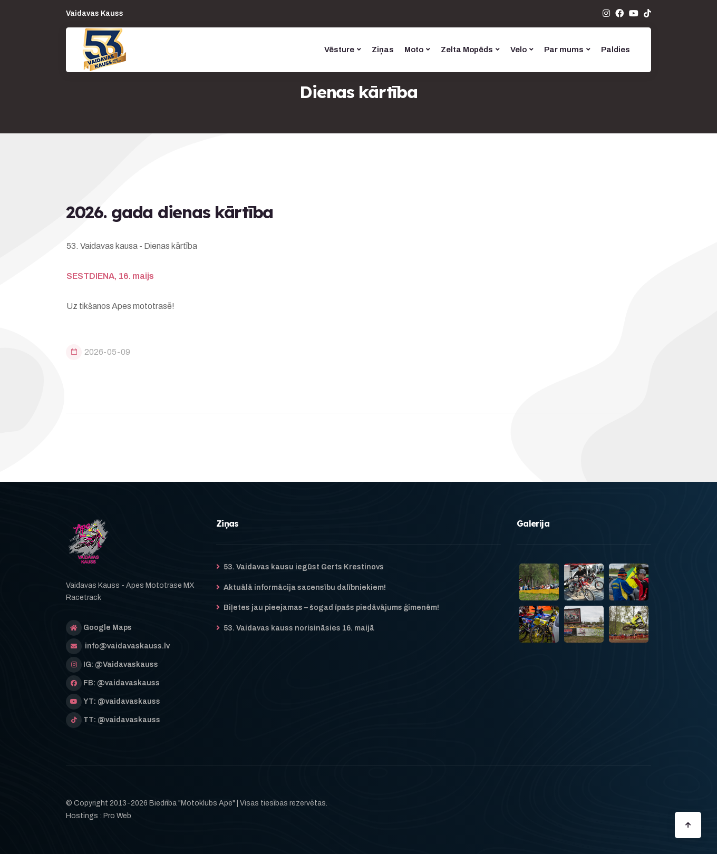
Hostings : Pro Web (98, 816)
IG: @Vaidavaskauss (120, 664)
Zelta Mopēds (467, 49)
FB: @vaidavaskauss (121, 683)
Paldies (615, 49)
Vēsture (339, 49)
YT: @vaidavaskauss (121, 701)
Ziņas (383, 49)
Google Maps (107, 628)
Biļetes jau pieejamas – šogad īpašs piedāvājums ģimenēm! (331, 608)
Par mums (564, 49)
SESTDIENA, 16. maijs (110, 275)
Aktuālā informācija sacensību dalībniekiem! (305, 587)
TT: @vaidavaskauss (121, 720)
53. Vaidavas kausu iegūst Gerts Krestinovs (304, 567)
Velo (518, 49)
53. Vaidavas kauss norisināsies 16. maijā (299, 628)
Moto (413, 49)
